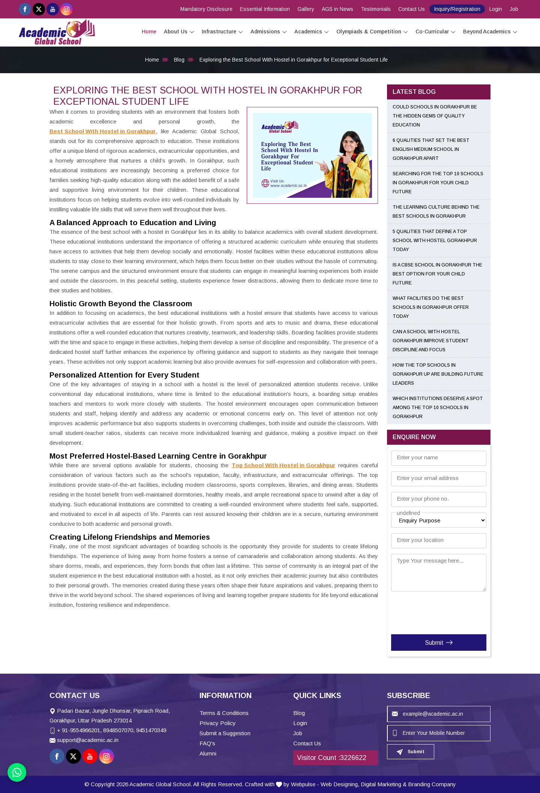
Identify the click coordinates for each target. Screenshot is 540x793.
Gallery (305, 9)
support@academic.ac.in (87, 740)
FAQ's (207, 743)
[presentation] (436, 611)
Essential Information (265, 9)
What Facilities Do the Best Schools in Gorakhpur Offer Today (431, 307)
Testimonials (376, 9)
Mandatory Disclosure (206, 9)
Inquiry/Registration (457, 9)
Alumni (208, 753)
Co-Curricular (436, 32)
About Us (179, 32)
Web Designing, (340, 784)
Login (495, 9)
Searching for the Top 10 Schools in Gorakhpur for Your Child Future (438, 182)
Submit (439, 642)
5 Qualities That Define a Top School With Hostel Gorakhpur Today (435, 240)
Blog (179, 60)
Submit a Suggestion (225, 733)
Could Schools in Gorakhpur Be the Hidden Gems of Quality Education (435, 116)
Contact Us (411, 9)
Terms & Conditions (224, 713)
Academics (311, 32)
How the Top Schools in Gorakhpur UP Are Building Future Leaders (438, 374)
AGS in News (337, 9)
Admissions (268, 32)
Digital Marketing (381, 784)
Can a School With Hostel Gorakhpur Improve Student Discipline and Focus (431, 340)
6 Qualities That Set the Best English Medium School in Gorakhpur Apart (431, 149)
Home (149, 32)
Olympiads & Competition (372, 32)
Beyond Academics (490, 32)
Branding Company (432, 784)
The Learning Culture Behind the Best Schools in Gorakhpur (436, 212)
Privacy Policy (218, 723)
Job (514, 9)
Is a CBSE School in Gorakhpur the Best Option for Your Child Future (437, 274)
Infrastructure (222, 32)
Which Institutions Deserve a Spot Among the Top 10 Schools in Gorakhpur (438, 407)
